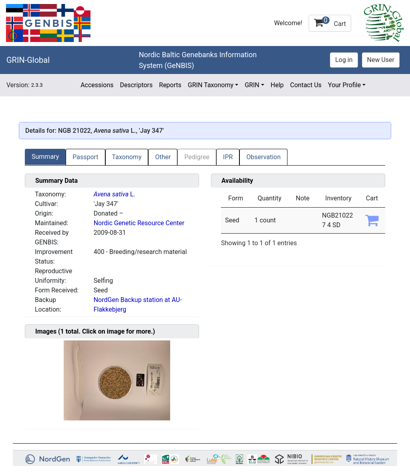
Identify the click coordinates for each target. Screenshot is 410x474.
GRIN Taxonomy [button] (210, 85)
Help (277, 85)
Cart (330, 22)
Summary (45, 156)
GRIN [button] (252, 85)
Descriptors (136, 85)
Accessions (96, 85)
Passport (85, 157)
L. (114, 194)
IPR (228, 157)
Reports (170, 85)
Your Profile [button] (344, 85)
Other (163, 157)
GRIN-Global (28, 60)
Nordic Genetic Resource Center (139, 223)
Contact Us (306, 85)
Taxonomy (127, 157)
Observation (263, 157)
